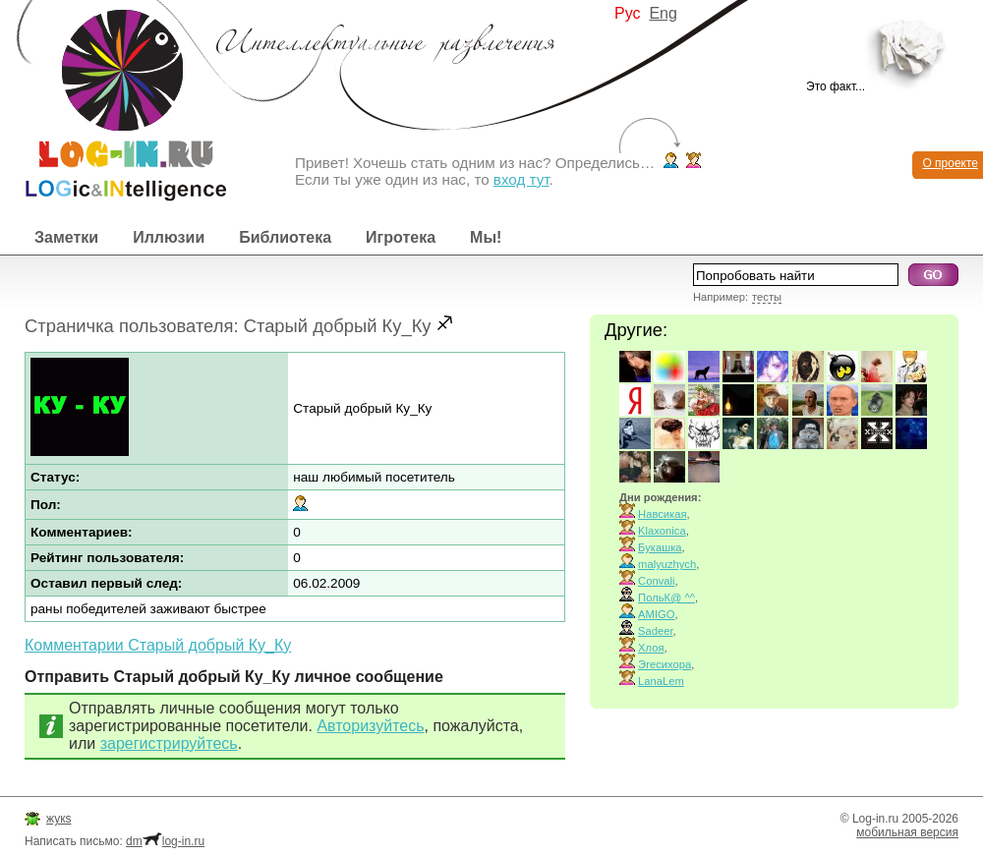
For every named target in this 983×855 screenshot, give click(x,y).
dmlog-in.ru (165, 841)
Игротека (400, 237)
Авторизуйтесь (370, 725)
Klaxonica (662, 531)
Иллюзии (168, 237)
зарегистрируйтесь (169, 743)
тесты (766, 297)
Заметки (66, 237)
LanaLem (661, 681)
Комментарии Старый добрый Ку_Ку (158, 645)
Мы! (485, 237)
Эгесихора (664, 664)
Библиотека (285, 237)
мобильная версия (907, 832)
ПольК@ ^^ (666, 597)
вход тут (521, 179)
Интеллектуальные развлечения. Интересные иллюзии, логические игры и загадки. (113, 100)
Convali (656, 581)
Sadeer (655, 631)
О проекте (950, 163)
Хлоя (651, 648)
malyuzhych (667, 564)
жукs (58, 819)
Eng (662, 13)
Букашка (659, 547)
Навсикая (662, 514)
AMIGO (656, 614)
